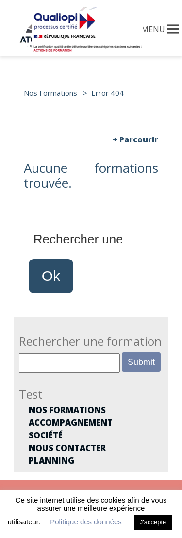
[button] (153, 29)
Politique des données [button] (86, 522)
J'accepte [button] (153, 522)
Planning (51, 460)
